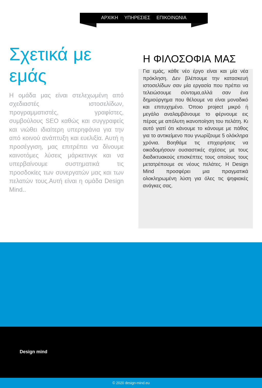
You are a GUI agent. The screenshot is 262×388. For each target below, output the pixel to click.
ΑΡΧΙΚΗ (109, 17)
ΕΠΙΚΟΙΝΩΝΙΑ (172, 17)
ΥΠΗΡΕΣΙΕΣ (137, 17)
